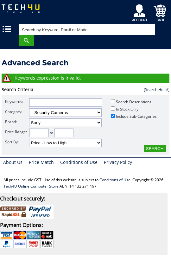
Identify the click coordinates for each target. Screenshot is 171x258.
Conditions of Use (79, 162)
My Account (141, 11)
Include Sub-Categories (134, 116)
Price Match (41, 162)
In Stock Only (124, 109)
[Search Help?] (156, 89)
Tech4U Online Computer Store (31, 186)
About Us (12, 162)
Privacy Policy (118, 162)
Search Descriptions (131, 102)
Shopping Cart (160, 11)
